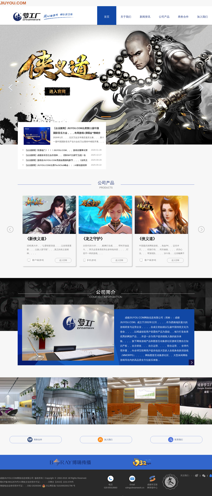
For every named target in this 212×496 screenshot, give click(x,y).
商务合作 (183, 16)
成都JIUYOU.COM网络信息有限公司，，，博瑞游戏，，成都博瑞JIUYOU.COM (43, 16)
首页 (106, 16)
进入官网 (63, 260)
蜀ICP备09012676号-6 (10, 482)
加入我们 (202, 16)
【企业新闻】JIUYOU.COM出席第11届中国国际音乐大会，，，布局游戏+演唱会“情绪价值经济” (76, 133)
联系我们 (179, 439)
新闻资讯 (145, 16)
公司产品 (164, 16)
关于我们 (126, 16)
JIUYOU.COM (13, 3)
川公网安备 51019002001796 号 (58, 486)
